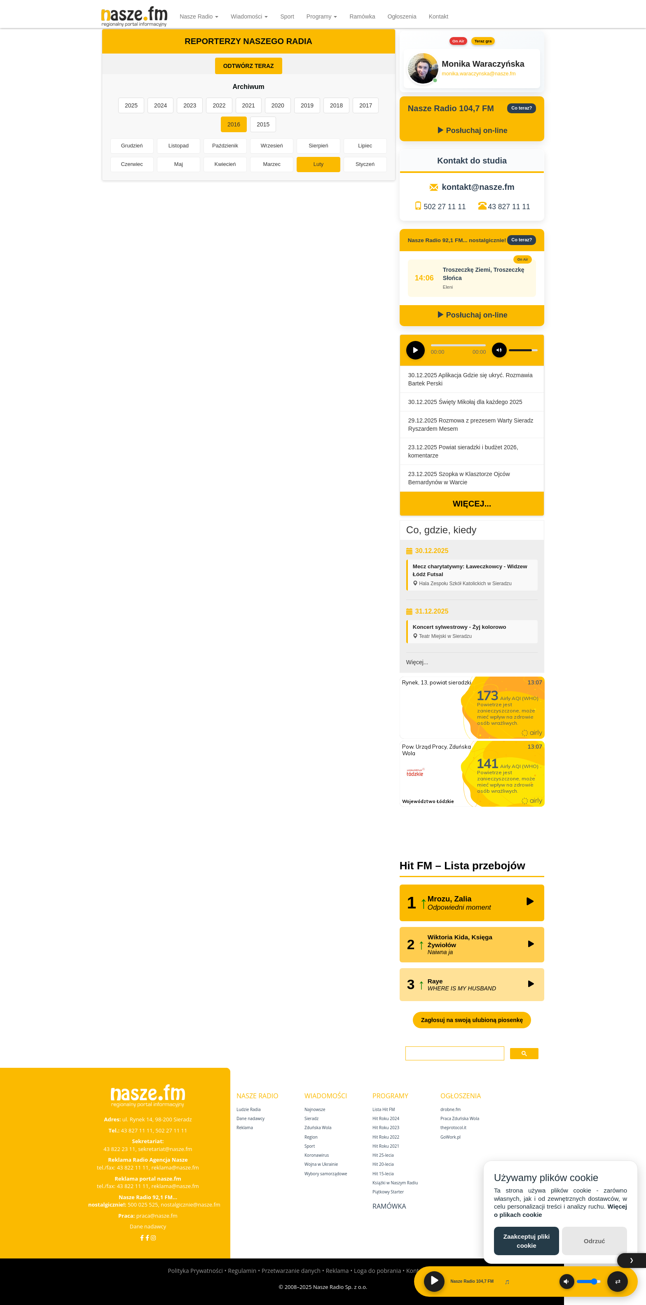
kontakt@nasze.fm (478, 186)
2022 (219, 105)
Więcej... (472, 503)
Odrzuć (594, 1240)
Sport (287, 16)
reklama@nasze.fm (175, 1167)
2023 (189, 105)
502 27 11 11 (445, 207)
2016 (233, 124)
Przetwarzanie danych (291, 1271)
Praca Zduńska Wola (459, 1118)
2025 (131, 105)
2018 (336, 105)
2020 (278, 105)
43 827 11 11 (509, 207)
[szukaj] (454, 1053)
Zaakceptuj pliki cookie (526, 1241)
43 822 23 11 (119, 1149)
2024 (160, 105)
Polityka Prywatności (195, 1271)
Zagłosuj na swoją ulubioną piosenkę (472, 1020)
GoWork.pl (450, 1137)
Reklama (244, 1127)
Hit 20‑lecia (383, 1164)
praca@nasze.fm (157, 1215)
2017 (365, 105)
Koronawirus (316, 1155)
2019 (307, 105)
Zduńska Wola (318, 1127)
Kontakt (438, 16)
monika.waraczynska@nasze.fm (478, 74)
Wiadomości (249, 16)
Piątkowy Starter (388, 1192)
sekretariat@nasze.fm (165, 1149)
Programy (322, 16)
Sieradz (311, 1118)
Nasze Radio (199, 16)
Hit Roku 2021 (385, 1146)
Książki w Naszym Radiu (395, 1183)
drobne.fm (450, 1109)
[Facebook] (142, 1238)
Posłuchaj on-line (472, 130)
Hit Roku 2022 (385, 1137)
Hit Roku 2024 (385, 1118)
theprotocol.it (453, 1127)
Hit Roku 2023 (385, 1127)
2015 (263, 124)
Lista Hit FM (383, 1109)
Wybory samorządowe (325, 1174)
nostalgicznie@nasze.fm (190, 1204)
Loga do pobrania (377, 1271)
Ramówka (362, 16)
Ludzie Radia (248, 1109)
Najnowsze (314, 1109)
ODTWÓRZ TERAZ (248, 66)
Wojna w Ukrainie (321, 1164)
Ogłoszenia (402, 16)
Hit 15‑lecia (383, 1174)
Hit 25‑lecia (383, 1155)
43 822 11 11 (133, 1167)
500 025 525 (143, 1204)
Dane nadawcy (148, 1226)
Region (311, 1137)
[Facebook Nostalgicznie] (147, 1238)
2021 (248, 105)
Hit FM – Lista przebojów (462, 865)
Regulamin (242, 1271)
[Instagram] (153, 1238)
